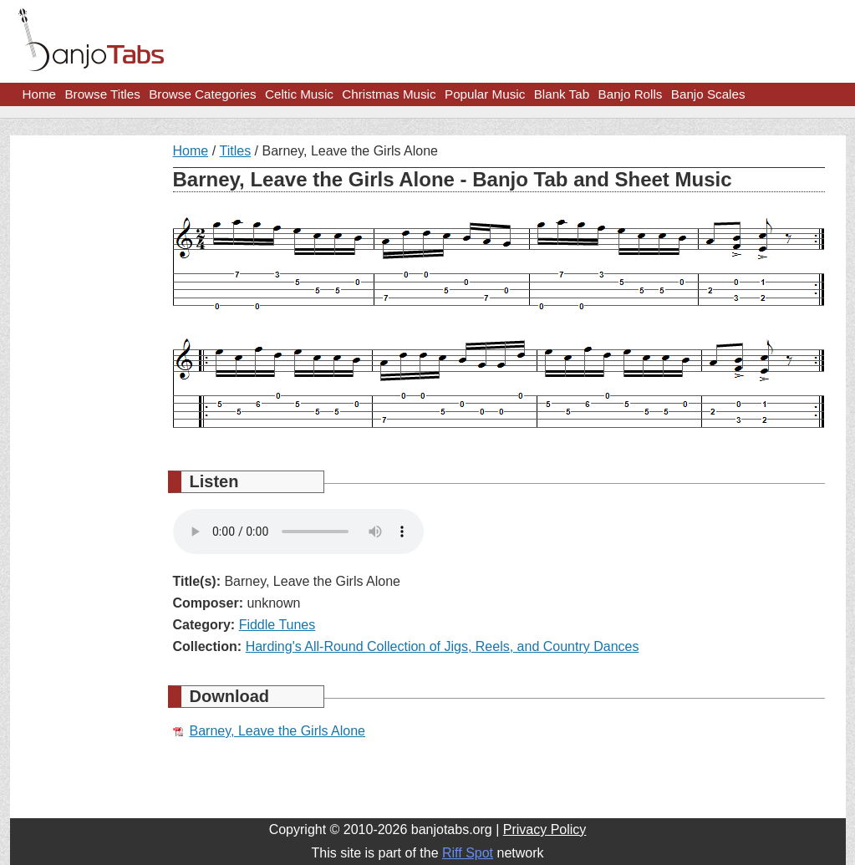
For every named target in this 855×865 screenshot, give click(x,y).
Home (40, 94)
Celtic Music (299, 94)
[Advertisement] (85, 394)
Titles (236, 151)
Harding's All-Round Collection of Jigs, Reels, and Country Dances (442, 646)
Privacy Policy (545, 829)
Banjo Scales (708, 94)
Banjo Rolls (630, 94)
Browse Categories (202, 94)
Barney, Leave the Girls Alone (278, 731)
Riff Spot (467, 853)
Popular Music (485, 94)
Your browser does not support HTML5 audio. (298, 531)
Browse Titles (102, 94)
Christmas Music (388, 94)
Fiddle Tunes (277, 625)
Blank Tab (561, 94)
